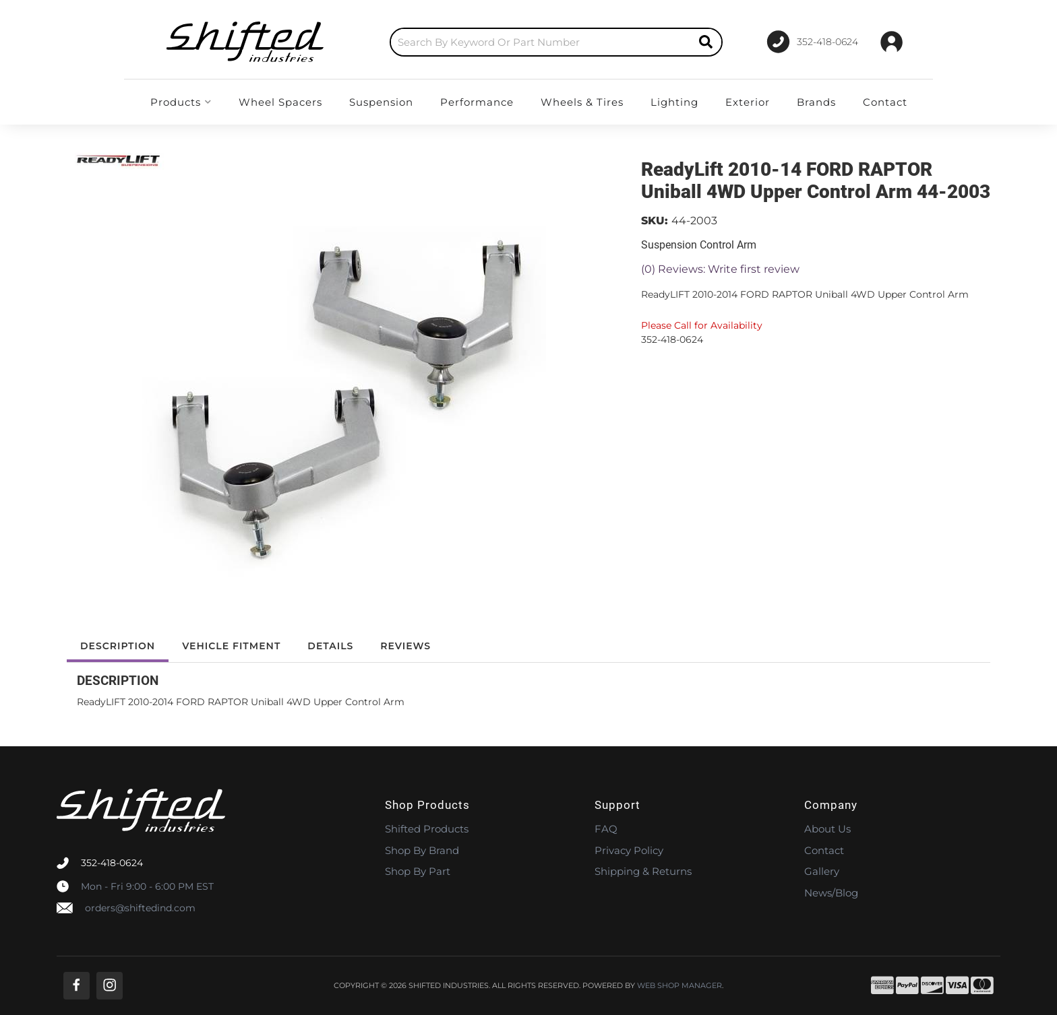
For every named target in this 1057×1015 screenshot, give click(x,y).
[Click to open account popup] (891, 42)
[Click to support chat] (812, 42)
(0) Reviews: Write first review (720, 269)
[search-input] (540, 42)
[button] (556, 42)
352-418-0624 (112, 863)
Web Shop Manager (679, 985)
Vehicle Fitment (231, 646)
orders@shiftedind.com (140, 908)
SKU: (654, 220)
